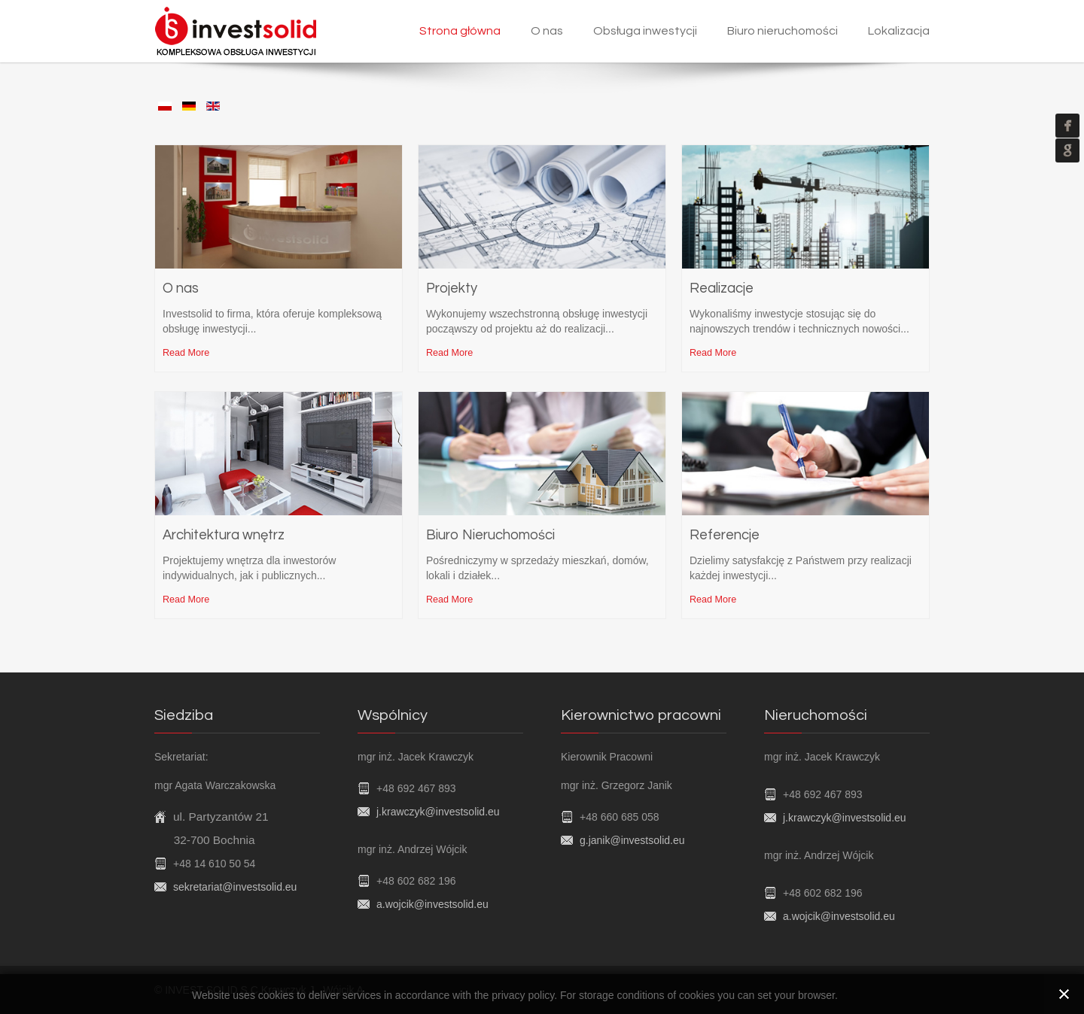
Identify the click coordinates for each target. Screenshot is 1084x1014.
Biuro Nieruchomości (490, 535)
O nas (547, 31)
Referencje (725, 535)
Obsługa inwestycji (645, 31)
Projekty (451, 288)
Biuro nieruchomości (782, 31)
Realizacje (722, 288)
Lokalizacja (899, 31)
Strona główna (460, 31)
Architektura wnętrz (224, 535)
